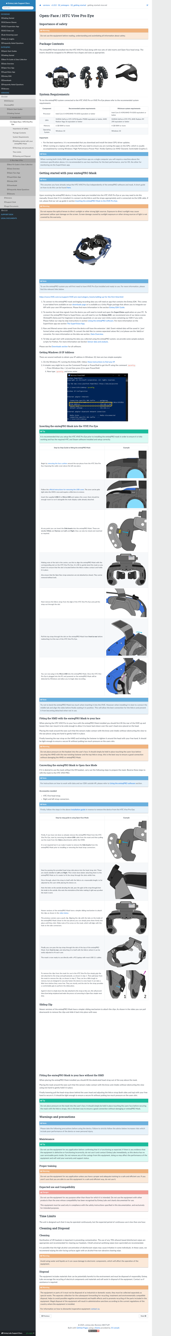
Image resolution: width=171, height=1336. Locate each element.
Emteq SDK (6, 76)
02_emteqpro (63, 5)
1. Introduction (15, 118)
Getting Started (7, 18)
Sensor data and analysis (98, 342)
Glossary (5, 89)
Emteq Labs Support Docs (18, 3)
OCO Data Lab (7, 31)
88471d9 (106, 1325)
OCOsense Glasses (9, 22)
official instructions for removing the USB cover (66, 489)
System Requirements (21, 137)
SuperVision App (8, 72)
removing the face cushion (57, 463)
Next (143, 1316)
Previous (45, 1316)
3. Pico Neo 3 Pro (16, 160)
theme (97, 1328)
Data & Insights (7, 39)
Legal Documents (11, 206)
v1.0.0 (4, 97)
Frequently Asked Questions (12, 43)
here (69, 188)
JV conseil (115, 1328)
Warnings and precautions (23, 148)
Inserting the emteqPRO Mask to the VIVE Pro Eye (96, 201)
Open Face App (7, 68)
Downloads (6, 80)
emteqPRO (5, 47)
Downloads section (60, 347)
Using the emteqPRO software (100, 321)
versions (46, 5)
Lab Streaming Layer (9, 35)
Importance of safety (20, 129)
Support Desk (10, 202)
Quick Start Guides (9, 51)
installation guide (78, 810)
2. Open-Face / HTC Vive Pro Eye (21, 123)
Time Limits (17, 152)
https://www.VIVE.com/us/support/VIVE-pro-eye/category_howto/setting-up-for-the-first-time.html (81, 297)
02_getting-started (78, 5)
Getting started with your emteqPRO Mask (23, 142)
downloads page (79, 305)
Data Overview (7, 64)
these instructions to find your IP (101, 362)
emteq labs (89, 1325)
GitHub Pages (82, 1328)
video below (64, 913)
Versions (5, 93)
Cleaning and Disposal (21, 156)
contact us (95, 1309)
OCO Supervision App (10, 26)
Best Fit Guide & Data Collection (14, 59)
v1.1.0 (4, 210)
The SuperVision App (76, 324)
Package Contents (19, 133)
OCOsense (5, 14)
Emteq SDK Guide (116, 307)
